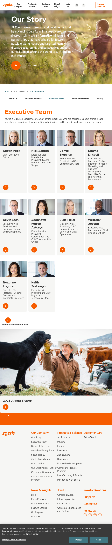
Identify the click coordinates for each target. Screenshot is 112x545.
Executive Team (37, 91)
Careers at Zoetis (66, 494)
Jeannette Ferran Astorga (39, 223)
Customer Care (46, 5)
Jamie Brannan (66, 152)
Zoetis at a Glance (33, 98)
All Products (63, 437)
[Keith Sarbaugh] (41, 269)
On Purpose (37, 512)
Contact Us (90, 504)
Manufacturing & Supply (69, 475)
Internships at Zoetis (67, 499)
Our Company (18, 5)
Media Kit (36, 516)
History (100, 98)
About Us (13, 98)
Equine (60, 446)
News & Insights (57, 5)
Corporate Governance (42, 472)
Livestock (62, 450)
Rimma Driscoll (93, 152)
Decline (78, 540)
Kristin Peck (11, 150)
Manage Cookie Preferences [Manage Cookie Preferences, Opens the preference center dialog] (14, 540)
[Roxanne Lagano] (13, 269)
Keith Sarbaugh (38, 284)
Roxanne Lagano (9, 284)
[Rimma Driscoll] (98, 138)
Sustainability (38, 454)
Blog (33, 494)
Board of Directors (80, 98)
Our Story (36, 437)
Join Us (68, 5)
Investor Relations (101, 5)
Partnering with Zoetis (68, 479)
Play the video (30, 65)
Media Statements (40, 503)
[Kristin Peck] (13, 138)
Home (7, 91)
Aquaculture (63, 454)
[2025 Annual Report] (56, 362)
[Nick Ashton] (41, 138)
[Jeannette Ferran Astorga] (41, 207)
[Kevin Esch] (13, 207)
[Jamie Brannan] (70, 138)
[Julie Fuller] (70, 207)
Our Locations (38, 463)
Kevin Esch (11, 219)
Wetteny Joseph (94, 221)
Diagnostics (63, 459)
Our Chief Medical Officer (44, 467)
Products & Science (32, 5)
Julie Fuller (67, 219)
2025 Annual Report (17, 400)
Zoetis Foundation (40, 459)
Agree (98, 540)
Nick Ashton (40, 150)
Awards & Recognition (42, 450)
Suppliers (89, 497)
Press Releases (38, 499)
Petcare (61, 441)
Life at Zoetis (63, 503)
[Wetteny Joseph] (98, 207)
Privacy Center (32, 534)
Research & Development (70, 463)
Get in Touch (90, 437)
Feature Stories (39, 508)
